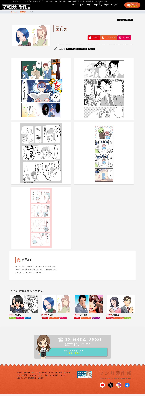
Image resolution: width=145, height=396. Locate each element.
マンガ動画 (54, 378)
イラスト (91, 51)
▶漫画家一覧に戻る (125, 22)
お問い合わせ (134, 7)
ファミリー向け (111, 39)
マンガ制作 (32, 378)
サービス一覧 (62, 7)
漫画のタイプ (22, 381)
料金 (92, 7)
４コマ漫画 (83, 51)
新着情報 (27, 375)
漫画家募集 (32, 381)
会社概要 (40, 381)
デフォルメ (126, 39)
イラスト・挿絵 (42, 378)
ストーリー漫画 (72, 51)
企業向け (96, 39)
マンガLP (62, 378)
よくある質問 (112, 7)
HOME (51, 7)
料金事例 (101, 7)
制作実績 (84, 7)
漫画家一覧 (74, 7)
